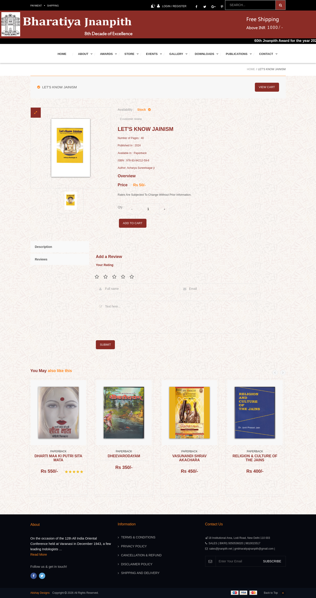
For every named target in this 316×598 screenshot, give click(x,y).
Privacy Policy (134, 546)
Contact (266, 54)
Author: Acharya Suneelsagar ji (136, 168)
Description (43, 247)
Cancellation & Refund (141, 555)
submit (105, 344)
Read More (38, 554)
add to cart (132, 223)
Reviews (41, 259)
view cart (267, 87)
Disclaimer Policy (137, 564)
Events (152, 54)
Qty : (121, 207)
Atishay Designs (40, 592)
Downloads (204, 54)
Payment (36, 5)
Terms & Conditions (138, 537)
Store (129, 54)
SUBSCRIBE (272, 561)
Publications (236, 54)
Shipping (53, 5)
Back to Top (275, 593)
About (83, 54)
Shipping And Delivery (140, 573)
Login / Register (172, 6)
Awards (106, 54)
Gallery (176, 54)
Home (62, 54)
